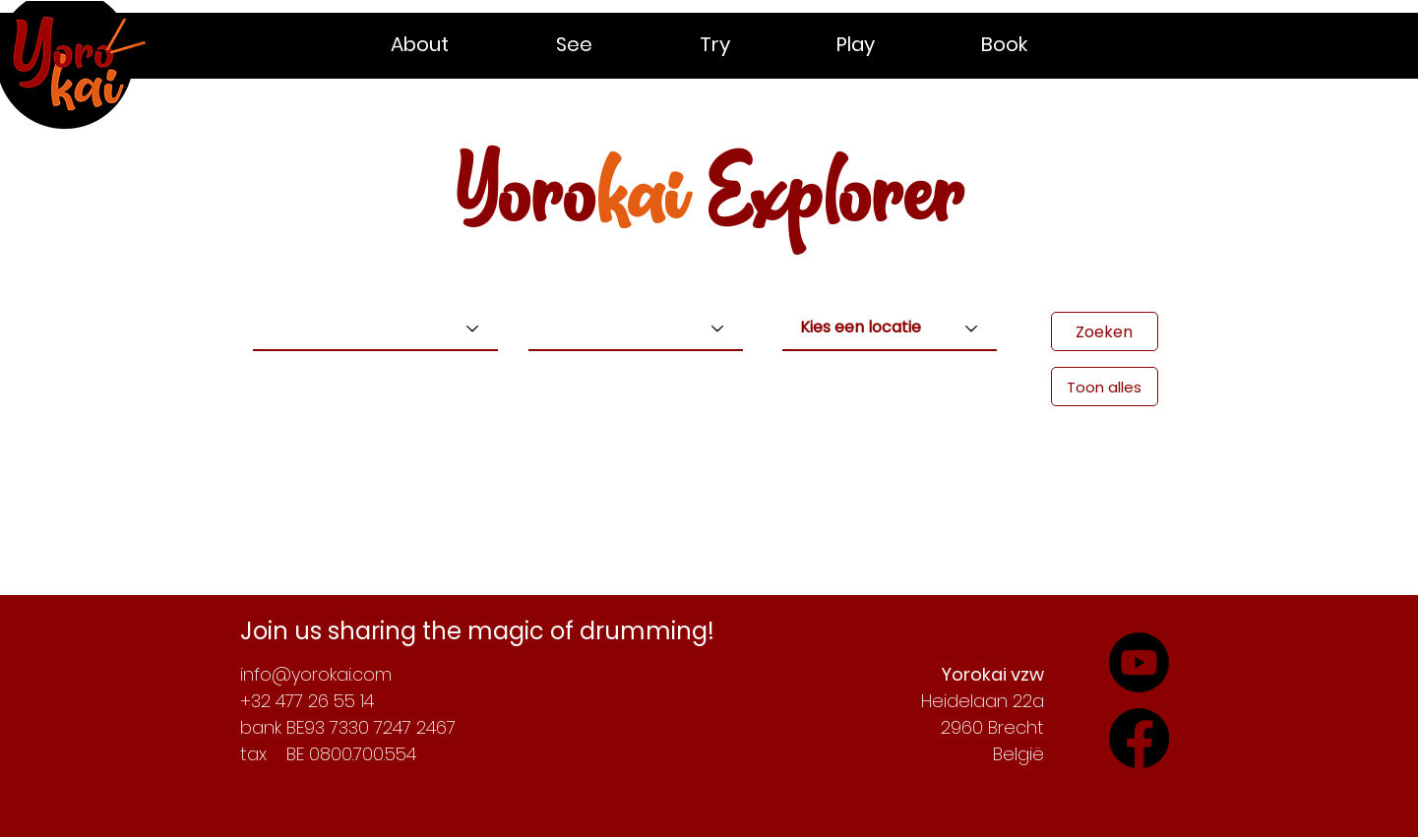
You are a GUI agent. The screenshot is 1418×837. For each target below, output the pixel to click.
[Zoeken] (1104, 331)
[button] (458, 44)
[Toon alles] (1104, 386)
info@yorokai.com (316, 674)
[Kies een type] (375, 328)
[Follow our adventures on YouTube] (1139, 738)
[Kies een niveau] (635, 328)
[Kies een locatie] (889, 328)
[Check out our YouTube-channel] (1139, 662)
